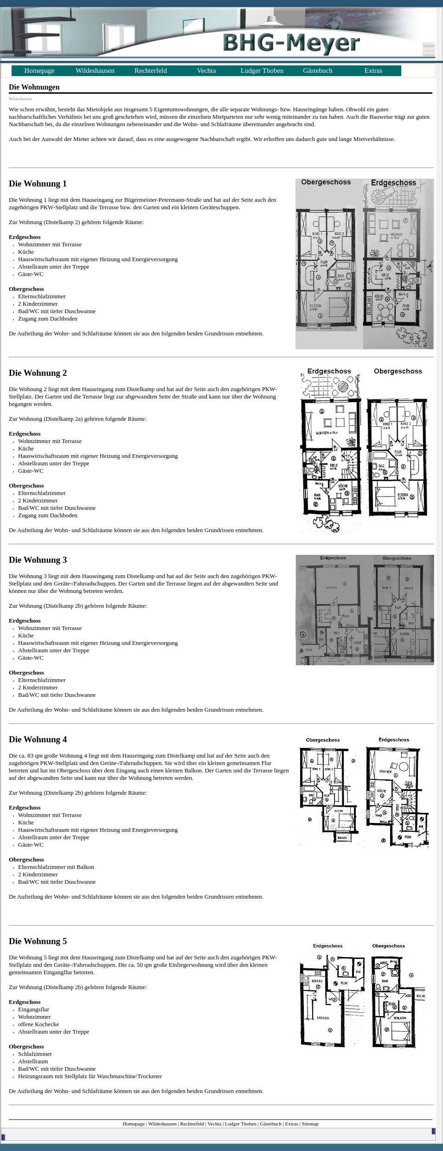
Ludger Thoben (262, 70)
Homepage (40, 70)
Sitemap (310, 1123)
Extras (373, 70)
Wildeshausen (95, 70)
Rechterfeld (151, 70)
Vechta (206, 70)
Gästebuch (317, 70)
